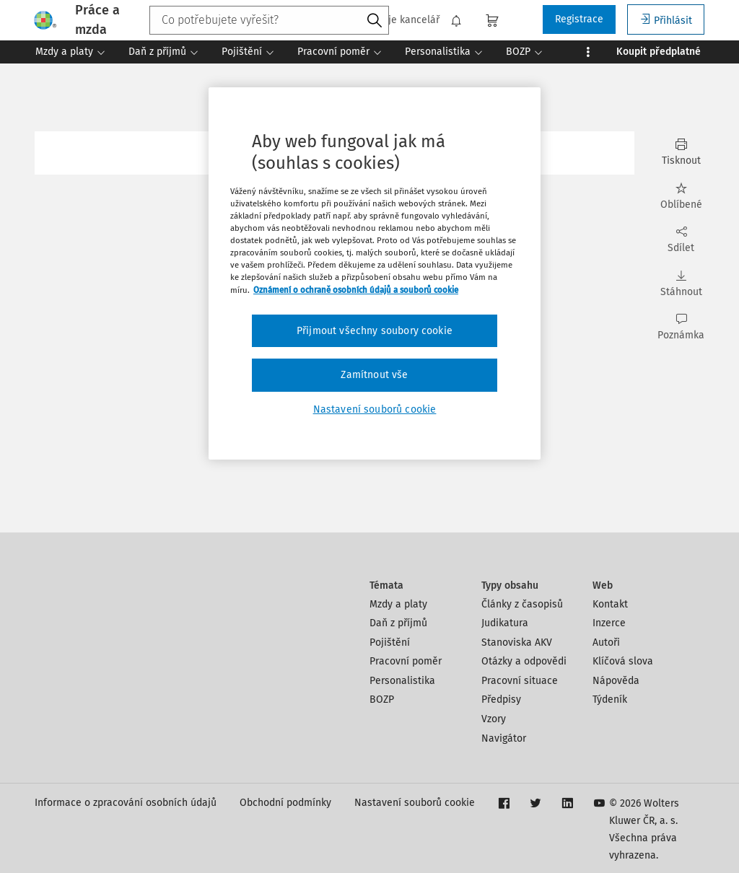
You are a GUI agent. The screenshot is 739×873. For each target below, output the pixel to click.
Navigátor (503, 738)
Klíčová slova (622, 661)
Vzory (493, 719)
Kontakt (610, 604)
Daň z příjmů (398, 623)
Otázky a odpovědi (524, 661)
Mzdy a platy (398, 604)
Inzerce (609, 623)
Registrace (579, 19)
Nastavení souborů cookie (414, 803)
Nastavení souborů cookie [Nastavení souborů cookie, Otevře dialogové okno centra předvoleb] (375, 409)
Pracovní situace (519, 681)
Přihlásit (665, 20)
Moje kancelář (399, 20)
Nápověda (615, 681)
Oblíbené (680, 197)
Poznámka (680, 327)
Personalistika (402, 681)
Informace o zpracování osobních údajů (126, 803)
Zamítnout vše (374, 375)
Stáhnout (680, 284)
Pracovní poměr (406, 661)
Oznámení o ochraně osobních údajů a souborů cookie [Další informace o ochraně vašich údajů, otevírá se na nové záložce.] (355, 290)
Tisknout (680, 153)
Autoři (606, 642)
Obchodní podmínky (285, 803)
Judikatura (504, 623)
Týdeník (609, 699)
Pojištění (390, 642)
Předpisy (501, 699)
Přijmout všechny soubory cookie (374, 331)
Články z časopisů (522, 604)
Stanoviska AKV (516, 642)
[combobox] (269, 20)
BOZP (382, 699)
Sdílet (680, 240)
